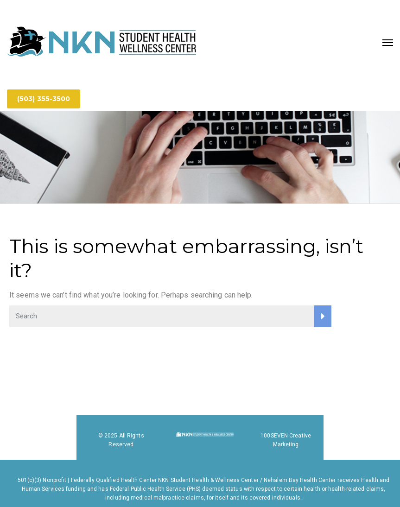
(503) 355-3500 (43, 99)
